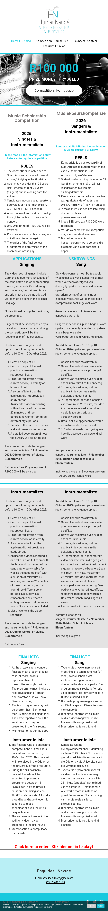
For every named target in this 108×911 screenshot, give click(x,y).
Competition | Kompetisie (52, 41)
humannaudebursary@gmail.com (55, 878)
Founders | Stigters (85, 41)
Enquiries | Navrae (54, 46)
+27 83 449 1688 (55, 882)
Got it (100, 906)
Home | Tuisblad (21, 41)
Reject (91, 906)
